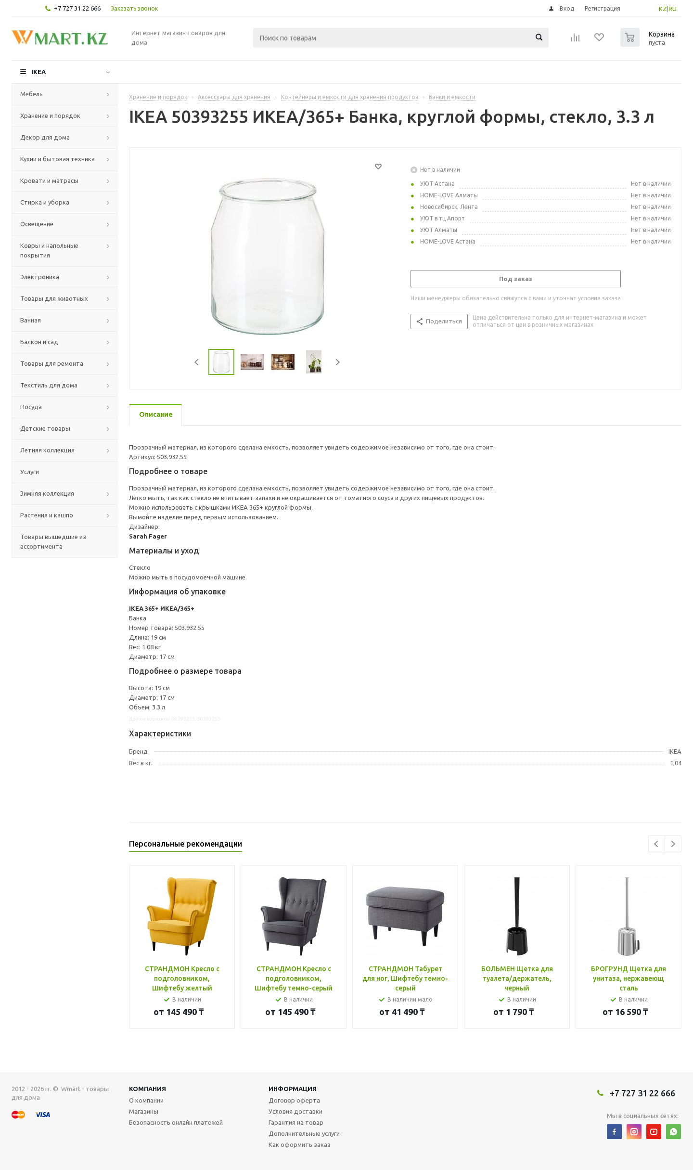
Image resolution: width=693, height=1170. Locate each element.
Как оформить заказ (300, 1144)
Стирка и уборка (44, 202)
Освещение (36, 223)
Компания (147, 1088)
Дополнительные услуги (304, 1133)
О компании (146, 1100)
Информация (293, 1088)
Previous (197, 362)
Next (338, 362)
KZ (663, 8)
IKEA (38, 71)
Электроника (39, 276)
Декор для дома (45, 137)
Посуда (31, 406)
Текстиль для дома (48, 385)
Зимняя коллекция (47, 493)
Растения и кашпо (46, 515)
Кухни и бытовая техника (57, 158)
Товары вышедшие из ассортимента (53, 541)
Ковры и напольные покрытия (49, 250)
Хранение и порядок (50, 115)
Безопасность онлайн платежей (176, 1122)
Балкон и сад (39, 341)
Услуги (29, 471)
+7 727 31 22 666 (77, 8)
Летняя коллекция (47, 450)
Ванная (30, 320)
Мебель (31, 93)
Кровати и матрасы (49, 180)
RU (672, 8)
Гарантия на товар (296, 1122)
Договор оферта (294, 1100)
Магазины (143, 1111)
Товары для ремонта (51, 363)
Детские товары (45, 428)
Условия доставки (295, 1111)
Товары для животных (54, 298)
